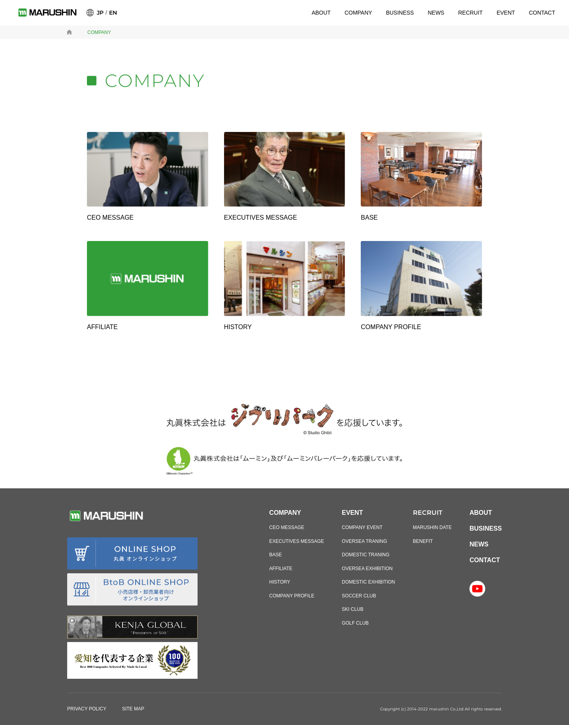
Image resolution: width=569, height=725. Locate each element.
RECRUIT (470, 12)
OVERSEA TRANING (364, 541)
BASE (275, 554)
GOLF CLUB (355, 623)
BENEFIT (423, 541)
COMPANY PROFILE (291, 596)
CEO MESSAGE (286, 527)
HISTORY (279, 582)
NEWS (436, 12)
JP (100, 12)
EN (113, 12)
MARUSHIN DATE (432, 527)
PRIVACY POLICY (86, 709)
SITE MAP (133, 709)
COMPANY (358, 12)
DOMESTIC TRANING (365, 554)
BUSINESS (400, 12)
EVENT (506, 12)
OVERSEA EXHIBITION (367, 568)
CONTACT (542, 12)
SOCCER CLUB (359, 596)
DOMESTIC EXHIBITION (368, 582)
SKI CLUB (353, 609)
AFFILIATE (280, 568)
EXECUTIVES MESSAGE (296, 541)
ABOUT (321, 12)
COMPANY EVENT (362, 527)
